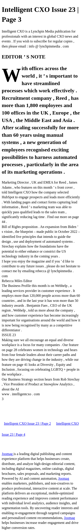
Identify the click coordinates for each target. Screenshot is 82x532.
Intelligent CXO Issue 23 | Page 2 (27, 423)
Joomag (8, 454)
